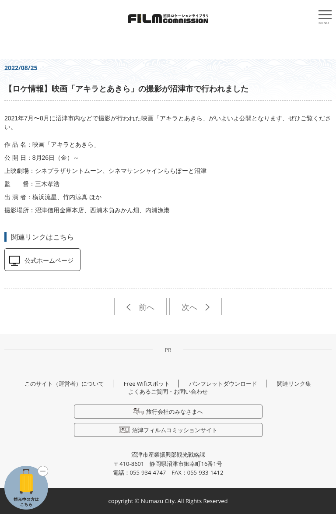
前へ (140, 307)
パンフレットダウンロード (223, 383)
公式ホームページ (49, 260)
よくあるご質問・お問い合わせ (168, 391)
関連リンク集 (294, 383)
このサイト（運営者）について (64, 383)
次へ (195, 307)
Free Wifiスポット (147, 383)
